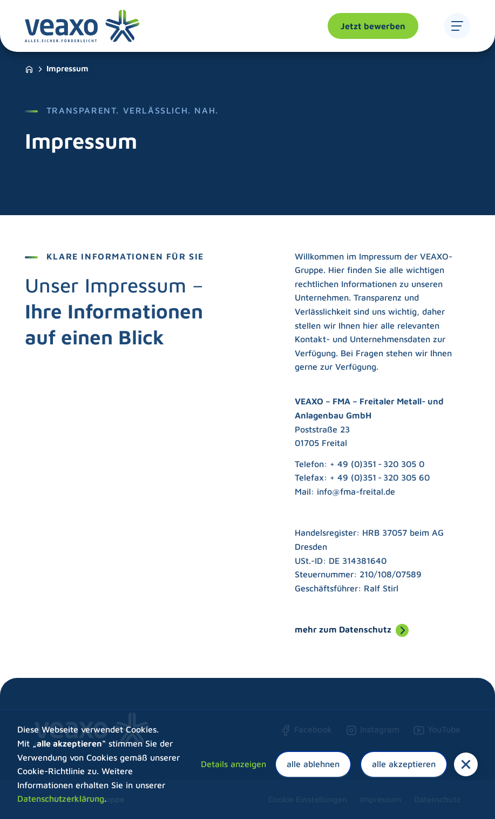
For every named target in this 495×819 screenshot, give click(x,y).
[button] (466, 764)
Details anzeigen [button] (233, 764)
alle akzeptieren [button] (404, 764)
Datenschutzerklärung (60, 798)
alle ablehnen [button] (313, 764)
